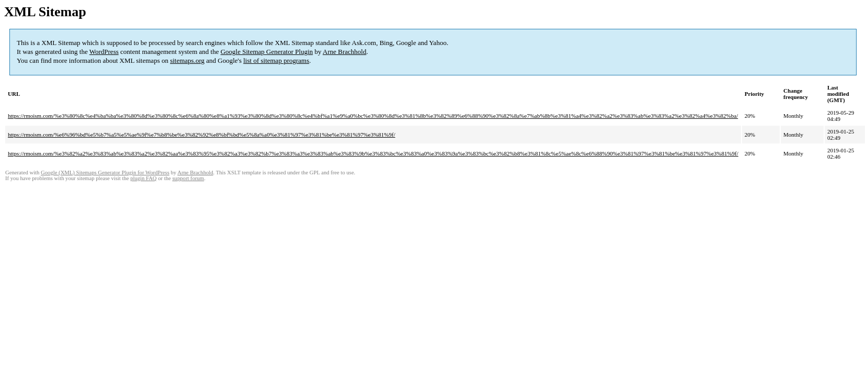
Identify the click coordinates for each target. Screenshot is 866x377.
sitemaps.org (187, 60)
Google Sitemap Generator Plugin (267, 52)
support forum (188, 178)
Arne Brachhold (344, 52)
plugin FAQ (143, 178)
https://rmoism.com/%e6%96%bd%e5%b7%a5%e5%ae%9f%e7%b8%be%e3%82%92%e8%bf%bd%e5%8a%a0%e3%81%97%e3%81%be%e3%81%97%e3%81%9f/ (201, 134)
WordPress (104, 52)
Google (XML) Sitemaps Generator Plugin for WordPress (105, 172)
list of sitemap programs (276, 60)
